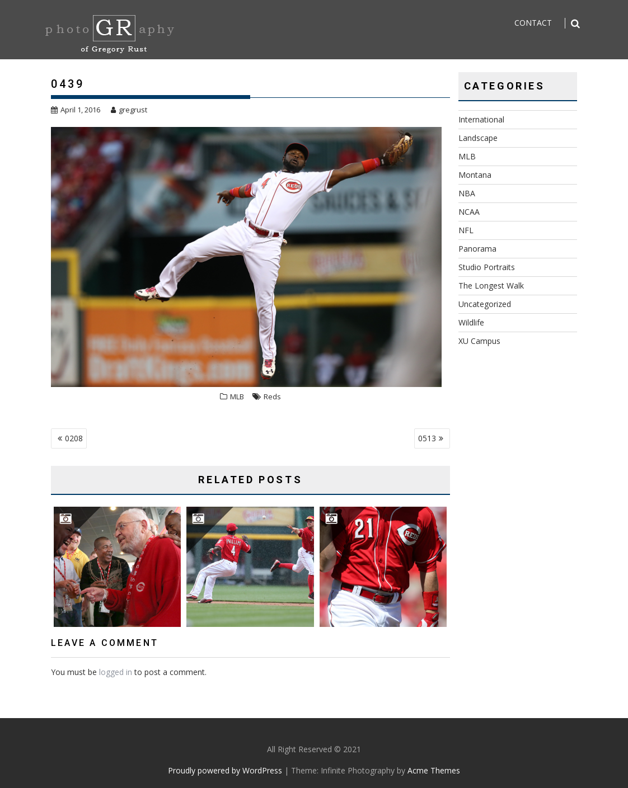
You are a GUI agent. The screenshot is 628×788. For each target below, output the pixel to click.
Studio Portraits (486, 267)
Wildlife (471, 322)
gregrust (129, 110)
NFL (466, 230)
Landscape (478, 138)
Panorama (477, 248)
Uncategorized (484, 304)
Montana (474, 174)
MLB (237, 396)
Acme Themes (433, 770)
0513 (427, 438)
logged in (115, 672)
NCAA (469, 211)
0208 (74, 438)
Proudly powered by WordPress (225, 770)
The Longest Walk (491, 285)
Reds (272, 396)
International (481, 119)
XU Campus (479, 341)
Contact (533, 22)
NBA (466, 193)
